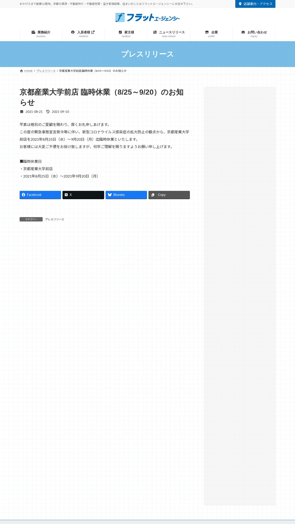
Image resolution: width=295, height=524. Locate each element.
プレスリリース (54, 219)
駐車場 (190, 448)
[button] (240, 202)
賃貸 (71, 448)
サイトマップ (119, 427)
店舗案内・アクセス (255, 4)
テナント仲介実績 (225, 120)
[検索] (261, 96)
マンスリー (118, 448)
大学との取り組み (225, 139)
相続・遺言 (220, 148)
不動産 (92, 448)
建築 (143, 448)
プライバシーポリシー (170, 427)
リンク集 (142, 427)
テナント (166, 448)
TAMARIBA (217, 448)
